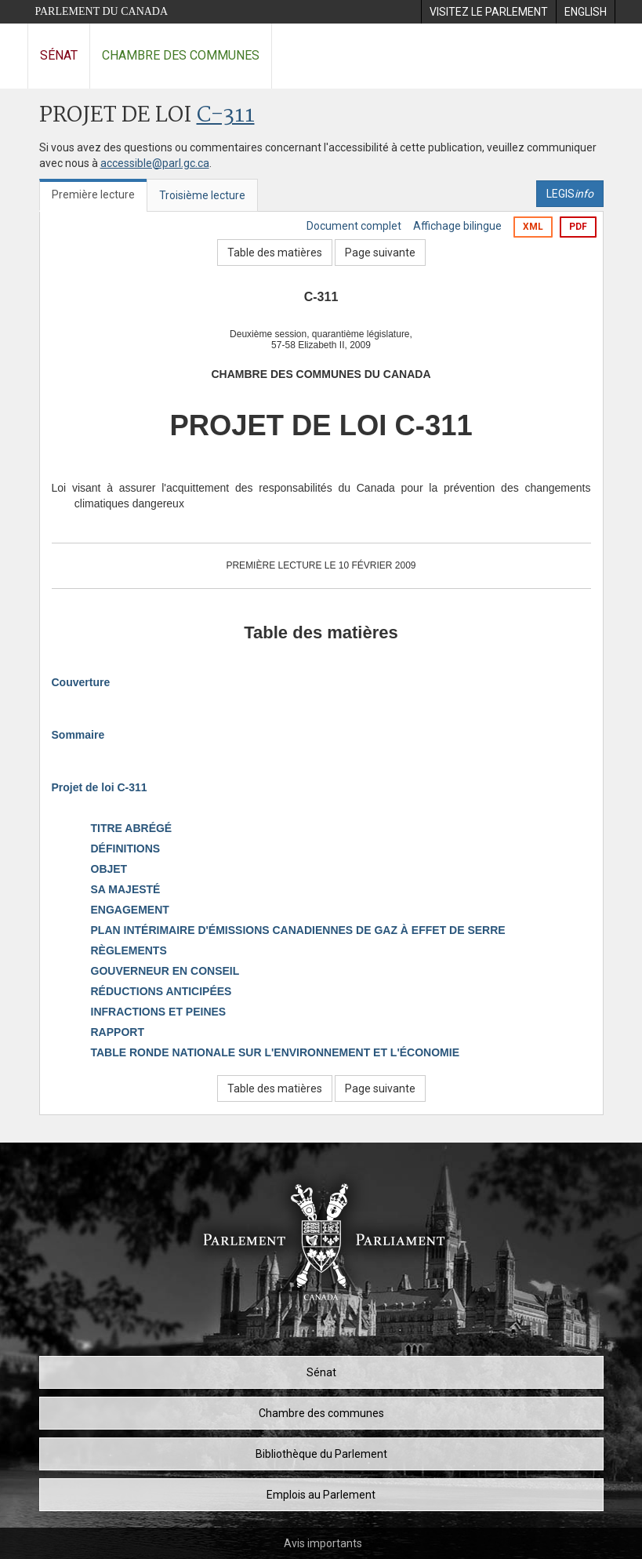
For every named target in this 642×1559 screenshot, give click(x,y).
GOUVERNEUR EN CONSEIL (165, 971)
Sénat (59, 55)
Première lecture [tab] (93, 194)
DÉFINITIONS (126, 848)
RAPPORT (117, 1032)
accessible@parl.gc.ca (154, 163)
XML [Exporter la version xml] (533, 226)
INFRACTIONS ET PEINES (159, 1011)
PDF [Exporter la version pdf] (578, 226)
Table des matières (274, 252)
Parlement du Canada (102, 11)
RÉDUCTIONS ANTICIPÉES (161, 991)
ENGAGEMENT (130, 909)
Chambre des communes (180, 55)
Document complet (353, 226)
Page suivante (380, 252)
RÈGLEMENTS (129, 950)
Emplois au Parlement (321, 1494)
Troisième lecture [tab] (202, 195)
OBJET (109, 869)
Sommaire (78, 735)
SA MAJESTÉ (126, 889)
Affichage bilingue (457, 226)
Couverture (81, 682)
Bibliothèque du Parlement (321, 1454)
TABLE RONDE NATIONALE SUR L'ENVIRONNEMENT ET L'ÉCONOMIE (275, 1052)
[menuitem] (488, 12)
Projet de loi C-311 (99, 787)
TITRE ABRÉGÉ (131, 828)
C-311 (226, 115)
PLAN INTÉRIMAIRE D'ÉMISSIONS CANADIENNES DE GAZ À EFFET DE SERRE (298, 930)
